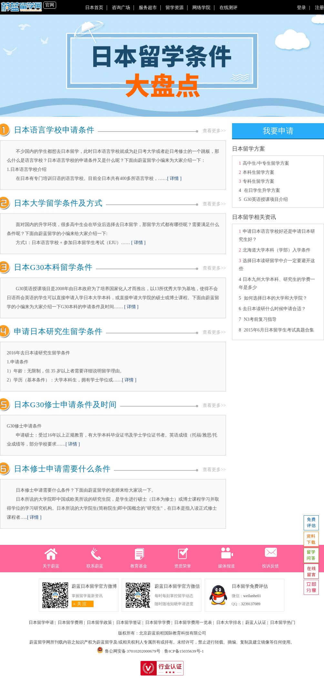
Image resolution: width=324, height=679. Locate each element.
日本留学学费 (157, 622)
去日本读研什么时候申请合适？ (274, 308)
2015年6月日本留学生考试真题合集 (279, 330)
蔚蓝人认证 (255, 622)
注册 (317, 7)
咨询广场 (121, 7)
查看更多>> (214, 130)
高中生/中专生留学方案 (266, 163)
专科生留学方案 (258, 181)
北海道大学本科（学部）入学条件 (276, 250)
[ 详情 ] (174, 178)
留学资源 (175, 7)
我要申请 (278, 131)
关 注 (79, 603)
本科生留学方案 (258, 172)
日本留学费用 (70, 622)
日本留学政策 (99, 622)
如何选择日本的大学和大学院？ (275, 298)
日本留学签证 (128, 622)
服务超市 (148, 7)
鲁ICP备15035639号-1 (184, 651)
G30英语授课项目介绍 (266, 199)
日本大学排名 (228, 622)
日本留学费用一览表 (193, 622)
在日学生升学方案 (261, 190)
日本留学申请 (41, 622)
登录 (303, 7)
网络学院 (201, 7)
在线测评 (228, 7)
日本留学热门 (282, 622)
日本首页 (94, 7)
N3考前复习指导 (260, 319)
